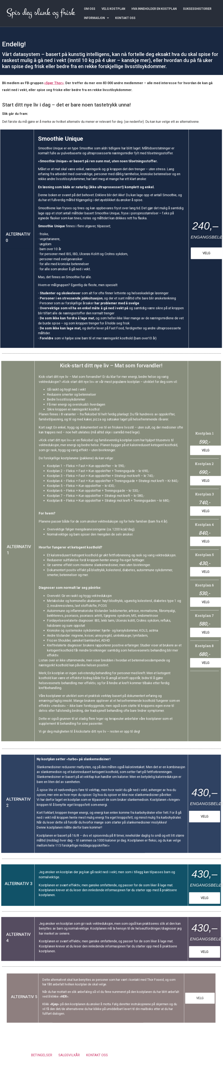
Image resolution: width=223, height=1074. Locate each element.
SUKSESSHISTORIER (197, 8)
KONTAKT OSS (125, 18)
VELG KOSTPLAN (113, 8)
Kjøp (69, 1002)
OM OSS (89, 8)
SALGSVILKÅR (69, 1055)
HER (76, 996)
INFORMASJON (96, 18)
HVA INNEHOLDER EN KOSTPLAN (154, 8)
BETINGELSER (41, 1055)
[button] (96, 18)
